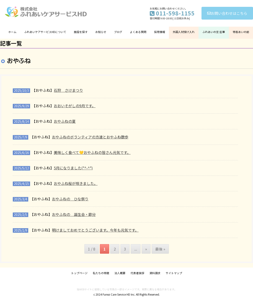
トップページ (79, 273)
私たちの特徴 (101, 273)
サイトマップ (174, 273)
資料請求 (155, 273)
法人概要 (119, 273)
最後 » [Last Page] (160, 249)
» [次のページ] (146, 249)
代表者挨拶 (137, 273)
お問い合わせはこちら (227, 13)
